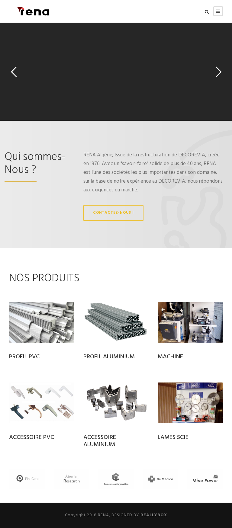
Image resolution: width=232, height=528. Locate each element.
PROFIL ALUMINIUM (109, 357)
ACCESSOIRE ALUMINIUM (99, 441)
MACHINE (170, 357)
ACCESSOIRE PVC (31, 437)
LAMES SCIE (173, 437)
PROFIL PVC (24, 357)
